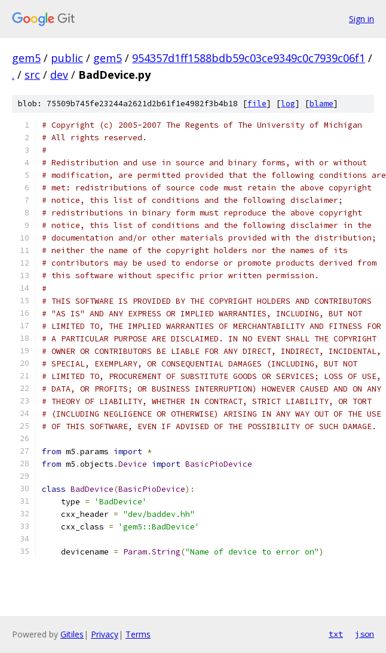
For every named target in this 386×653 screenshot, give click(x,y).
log (288, 103)
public (67, 58)
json (364, 634)
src (32, 74)
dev (59, 74)
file (256, 103)
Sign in (361, 18)
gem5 (26, 58)
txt (336, 634)
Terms (138, 634)
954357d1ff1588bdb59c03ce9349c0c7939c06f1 (248, 58)
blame (321, 103)
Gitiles (72, 634)
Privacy (104, 634)
